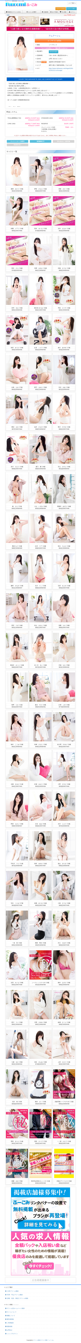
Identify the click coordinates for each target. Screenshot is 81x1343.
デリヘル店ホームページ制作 (15, 1308)
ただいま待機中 (31, 12)
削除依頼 (8, 1326)
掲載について (10, 1315)
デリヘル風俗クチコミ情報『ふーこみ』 (44, 1340)
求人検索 (63, 12)
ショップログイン (11, 1333)
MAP (44, 62)
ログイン (72, 12)
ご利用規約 (9, 1323)
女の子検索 (54, 12)
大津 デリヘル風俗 (12, 1291)
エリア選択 (72, 3)
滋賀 (8, 15)
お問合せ (8, 1330)
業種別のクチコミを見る (13, 12)
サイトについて (10, 1312)
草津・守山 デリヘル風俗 (14, 1294)
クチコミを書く (71, 8)
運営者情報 (9, 1319)
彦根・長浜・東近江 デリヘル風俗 (16, 1298)
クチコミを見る (60, 8)
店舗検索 (45, 12)
